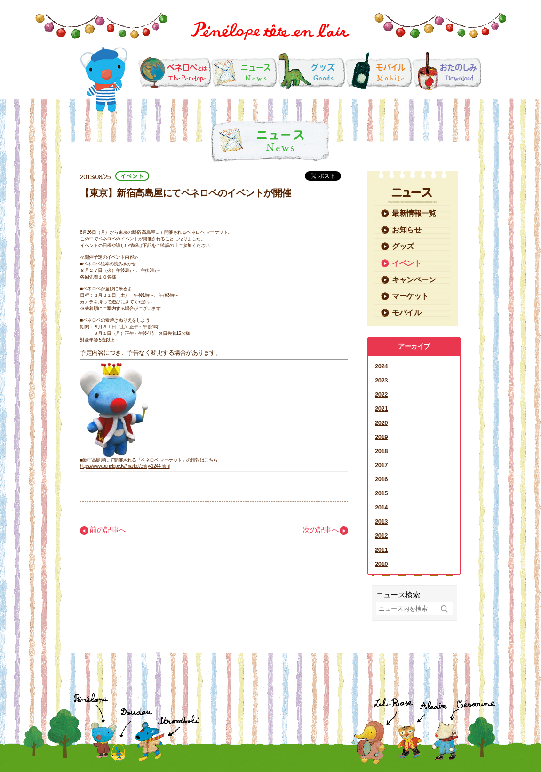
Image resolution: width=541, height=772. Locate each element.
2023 (381, 380)
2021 (381, 408)
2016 (381, 479)
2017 (381, 465)
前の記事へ (107, 530)
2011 (381, 549)
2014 (381, 507)
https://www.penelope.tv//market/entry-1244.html (125, 466)
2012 (381, 535)
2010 (381, 563)
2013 (381, 521)
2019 (381, 436)
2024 (381, 366)
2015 (381, 493)
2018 (381, 450)
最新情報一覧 (414, 213)
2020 (381, 422)
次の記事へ (320, 530)
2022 (381, 394)
